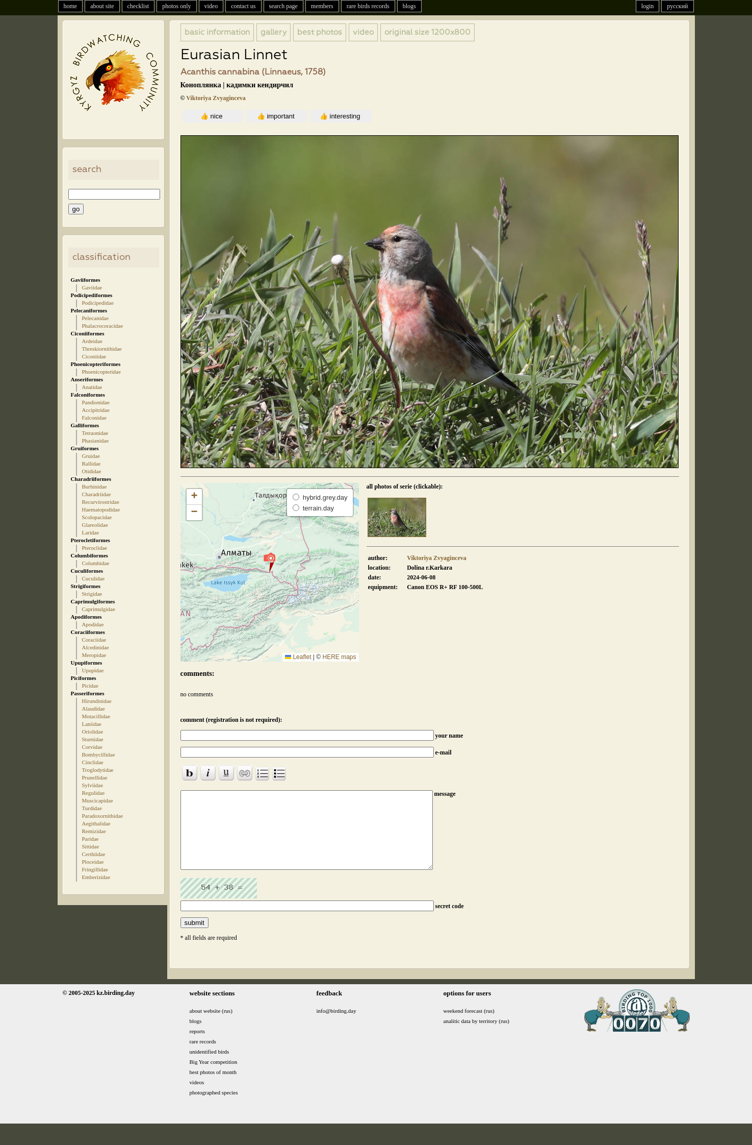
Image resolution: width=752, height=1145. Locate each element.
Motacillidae (96, 716)
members (322, 6)
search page (283, 6)
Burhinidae (94, 486)
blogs (409, 6)
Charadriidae (96, 494)
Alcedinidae (95, 647)
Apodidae (93, 624)
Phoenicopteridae (101, 372)
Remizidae (94, 831)
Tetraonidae (95, 433)
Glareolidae (95, 525)
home (70, 6)
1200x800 (427, 32)
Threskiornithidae (102, 349)
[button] (269, 562)
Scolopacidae (97, 517)
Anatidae (92, 387)
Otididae (91, 471)
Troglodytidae (98, 770)
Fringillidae (95, 869)
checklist (138, 6)
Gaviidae (92, 287)
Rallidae (91, 463)
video (211, 6)
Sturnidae (92, 739)
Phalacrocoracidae (102, 326)
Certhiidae (94, 854)
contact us (243, 6)
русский (677, 6)
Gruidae (91, 456)
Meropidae (94, 655)
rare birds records (368, 6)
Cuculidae (93, 578)
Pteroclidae (94, 548)
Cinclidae (92, 762)
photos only (176, 6)
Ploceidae (93, 862)
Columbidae (96, 563)
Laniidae (91, 724)
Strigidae (92, 594)
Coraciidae (94, 640)
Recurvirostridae (100, 502)
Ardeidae (92, 341)
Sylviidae (92, 785)
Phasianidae (95, 440)
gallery (274, 32)
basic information (217, 32)
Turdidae (92, 808)
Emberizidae (96, 877)
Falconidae (94, 418)
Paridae (90, 839)
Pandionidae (96, 402)
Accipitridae (96, 410)
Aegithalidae (96, 823)
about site (102, 6)
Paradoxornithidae (102, 816)
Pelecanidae (95, 318)
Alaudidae (93, 708)
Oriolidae (92, 731)
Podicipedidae (98, 303)
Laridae (90, 532)
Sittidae (90, 846)
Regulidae (93, 793)
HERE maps (339, 657)
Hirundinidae (97, 701)
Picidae (90, 686)
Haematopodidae (101, 509)
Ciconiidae (94, 356)
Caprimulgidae (98, 609)
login (647, 6)
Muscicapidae (97, 800)
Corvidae (92, 747)
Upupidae (93, 670)
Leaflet (298, 657)
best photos (319, 32)
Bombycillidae (98, 754)
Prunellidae (95, 777)
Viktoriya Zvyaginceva (216, 98)
